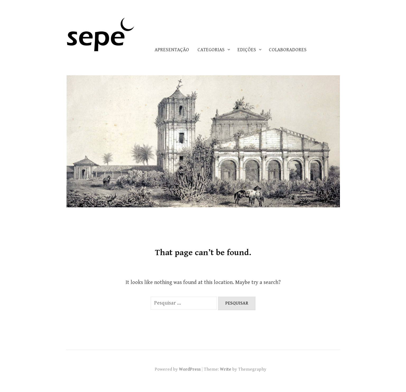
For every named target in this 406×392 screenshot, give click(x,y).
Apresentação (172, 50)
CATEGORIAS (211, 50)
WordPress (190, 369)
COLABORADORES (288, 50)
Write (225, 369)
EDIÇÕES (246, 50)
